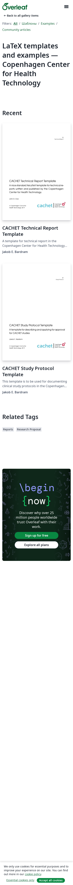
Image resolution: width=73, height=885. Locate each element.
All (15, 23)
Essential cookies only (20, 880)
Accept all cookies (51, 880)
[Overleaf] (14, 6)
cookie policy (33, 874)
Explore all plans (36, 545)
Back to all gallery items (21, 15)
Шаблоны (29, 23)
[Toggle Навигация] (66, 7)
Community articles (16, 30)
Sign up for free (36, 535)
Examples (48, 23)
